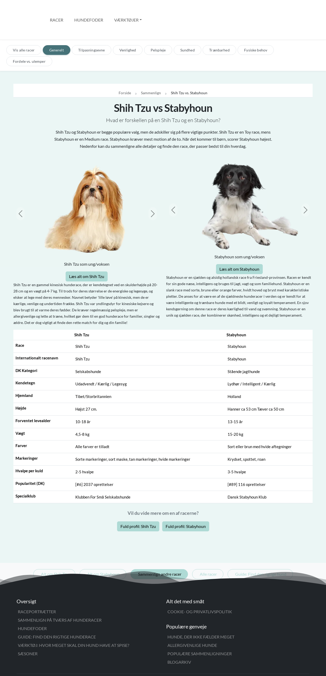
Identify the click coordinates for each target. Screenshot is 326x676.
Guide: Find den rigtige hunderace (57, 614)
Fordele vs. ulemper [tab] (29, 39)
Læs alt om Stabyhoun (239, 246)
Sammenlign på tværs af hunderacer (60, 597)
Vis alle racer (24, 27)
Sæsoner (28, 631)
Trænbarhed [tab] (219, 27)
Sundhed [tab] (187, 27)
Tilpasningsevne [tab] (91, 27)
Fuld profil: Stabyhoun (186, 503)
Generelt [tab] (56, 27)
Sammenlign (151, 71)
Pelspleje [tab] (158, 27)
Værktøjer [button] (126, 8)
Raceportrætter (37, 589)
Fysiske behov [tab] (255, 27)
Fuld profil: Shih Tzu (138, 503)
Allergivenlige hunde (192, 622)
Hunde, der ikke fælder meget (200, 614)
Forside (125, 71)
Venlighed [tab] (127, 27)
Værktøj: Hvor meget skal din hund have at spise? (73, 622)
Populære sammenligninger (199, 631)
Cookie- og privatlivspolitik (199, 589)
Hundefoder (88, 8)
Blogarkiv (179, 639)
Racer (56, 8)
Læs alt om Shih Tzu (86, 253)
